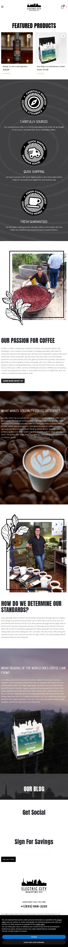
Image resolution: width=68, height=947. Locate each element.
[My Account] (8, 6)
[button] (3, 7)
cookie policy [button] (40, 924)
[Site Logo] (34, 6)
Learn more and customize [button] (34, 942)
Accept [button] (34, 937)
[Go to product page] (17, 48)
